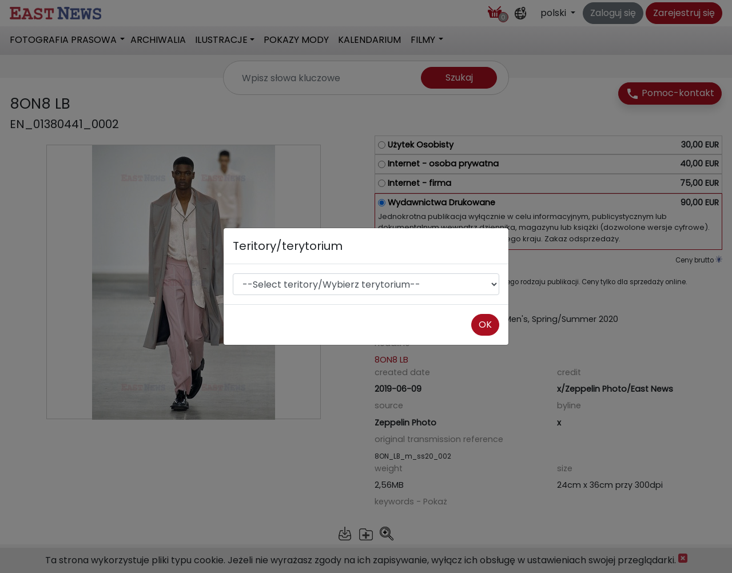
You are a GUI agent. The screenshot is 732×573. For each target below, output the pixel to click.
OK (485, 324)
